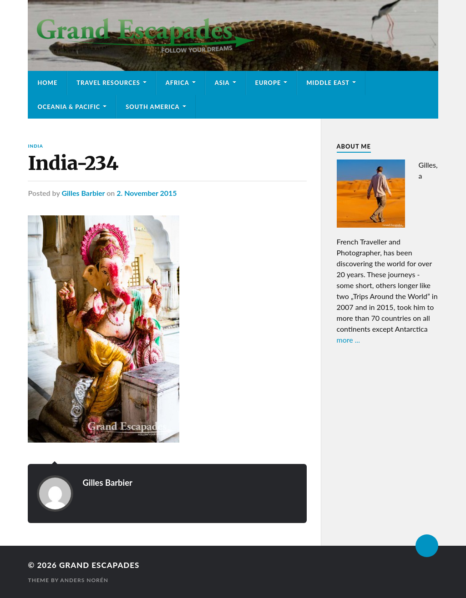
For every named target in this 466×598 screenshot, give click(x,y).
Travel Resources (108, 82)
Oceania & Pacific (68, 106)
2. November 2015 (146, 193)
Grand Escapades (99, 565)
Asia (222, 82)
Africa (177, 82)
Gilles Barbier (83, 193)
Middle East (328, 82)
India (35, 146)
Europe (268, 82)
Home (47, 82)
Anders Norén (84, 580)
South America (152, 106)
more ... (348, 339)
